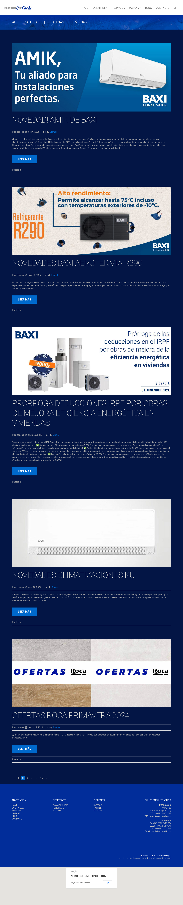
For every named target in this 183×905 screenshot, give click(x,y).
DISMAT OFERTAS (60, 805)
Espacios (119, 7)
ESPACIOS (16, 811)
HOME (14, 805)
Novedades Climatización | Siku (73, 575)
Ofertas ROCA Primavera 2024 (70, 715)
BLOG (14, 816)
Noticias (151, 858)
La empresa (101, 7)
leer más (24, 159)
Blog (148, 7)
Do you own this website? (80, 883)
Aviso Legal (166, 856)
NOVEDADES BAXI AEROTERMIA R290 (77, 263)
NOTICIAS (32, 22)
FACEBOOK (98, 805)
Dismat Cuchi (147, 856)
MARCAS (16, 813)
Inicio (85, 7)
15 (41, 778)
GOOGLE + (98, 811)
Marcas (135, 7)
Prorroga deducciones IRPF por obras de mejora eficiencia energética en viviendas (90, 413)
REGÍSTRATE (58, 808)
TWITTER (98, 808)
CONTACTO (17, 819)
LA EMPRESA (18, 808)
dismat (53, 132)
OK (108, 883)
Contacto (163, 7)
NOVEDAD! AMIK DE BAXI (54, 120)
